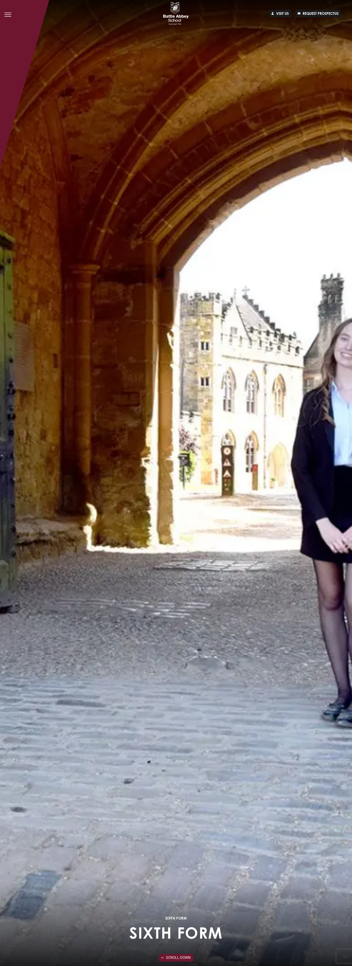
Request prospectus (318, 13)
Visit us (280, 13)
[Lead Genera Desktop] (176, 13)
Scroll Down (176, 957)
